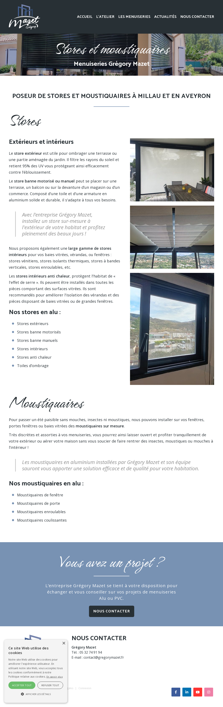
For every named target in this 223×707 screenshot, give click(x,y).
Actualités (165, 17)
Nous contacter (197, 17)
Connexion (84, 688)
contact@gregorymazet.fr (104, 657)
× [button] (63, 643)
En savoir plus (54, 676)
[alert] (35, 671)
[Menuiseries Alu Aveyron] (24, 16)
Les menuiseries (134, 17)
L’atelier (105, 17)
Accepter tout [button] (22, 685)
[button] (35, 694)
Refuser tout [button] (50, 685)
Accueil (84, 17)
